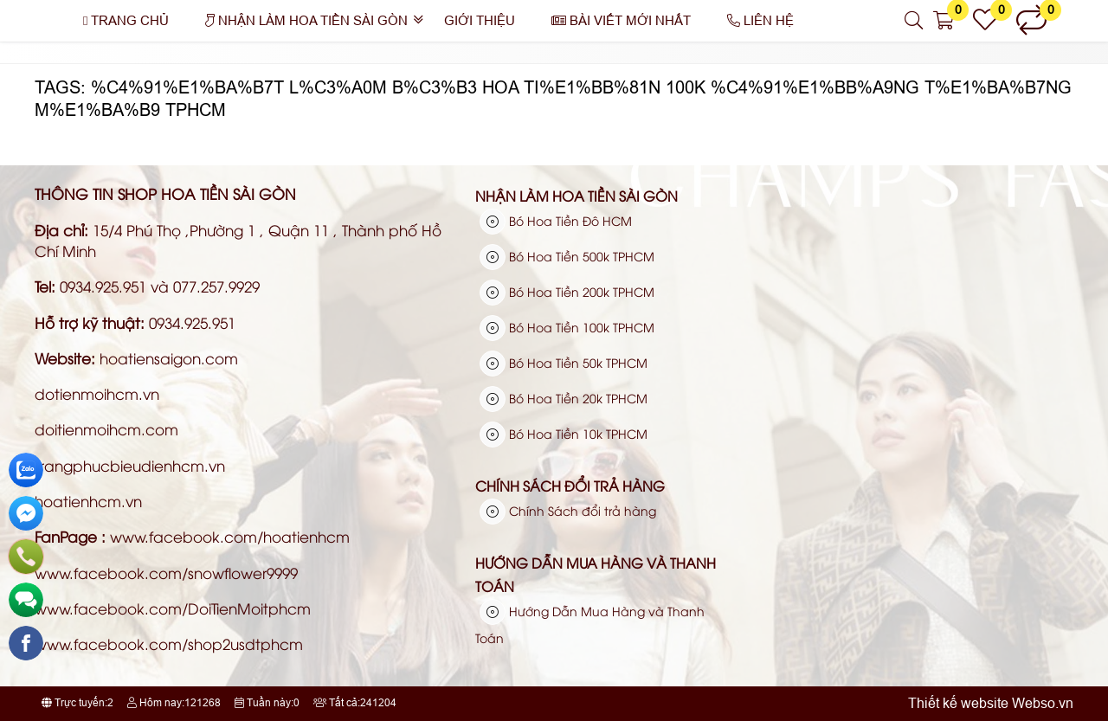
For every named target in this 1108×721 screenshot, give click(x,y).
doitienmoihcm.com (106, 429)
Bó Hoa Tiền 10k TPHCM (563, 434)
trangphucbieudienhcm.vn (130, 465)
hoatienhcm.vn (88, 501)
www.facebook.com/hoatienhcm (230, 536)
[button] (914, 21)
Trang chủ (126, 20)
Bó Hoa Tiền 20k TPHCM (563, 398)
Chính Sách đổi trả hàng (570, 485)
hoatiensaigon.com (169, 358)
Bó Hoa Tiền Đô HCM (556, 221)
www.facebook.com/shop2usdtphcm (169, 643)
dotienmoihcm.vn (97, 393)
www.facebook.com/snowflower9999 (166, 573)
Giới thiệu (479, 20)
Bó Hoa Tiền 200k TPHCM (567, 292)
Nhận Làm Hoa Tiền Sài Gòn (306, 20)
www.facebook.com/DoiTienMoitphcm (173, 608)
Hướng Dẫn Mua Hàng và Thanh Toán (595, 574)
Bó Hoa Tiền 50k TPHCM (563, 363)
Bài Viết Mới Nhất (621, 20)
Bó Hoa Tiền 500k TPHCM (567, 256)
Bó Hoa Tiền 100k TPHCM (567, 327)
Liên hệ (760, 20)
